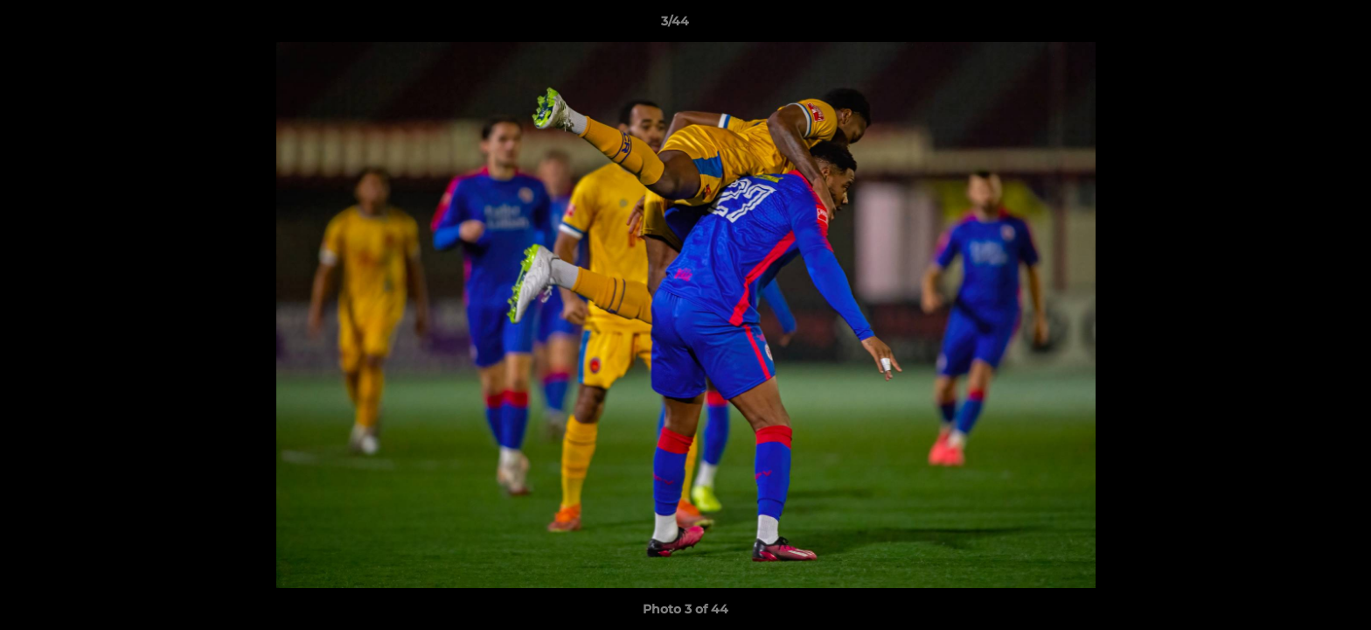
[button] (1297, 25)
